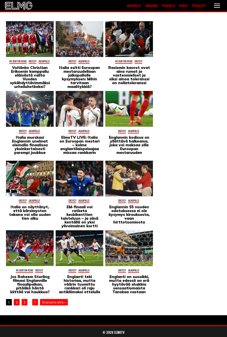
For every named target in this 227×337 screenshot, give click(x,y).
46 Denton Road (18, 61)
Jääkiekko (151, 5)
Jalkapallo (134, 5)
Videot (183, 5)
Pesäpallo (168, 5)
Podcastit (199, 5)
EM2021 (32, 61)
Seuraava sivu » (54, 302)
